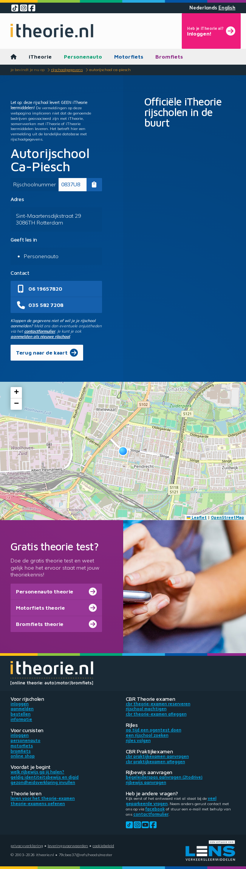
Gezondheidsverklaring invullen (43, 782)
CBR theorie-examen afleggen (156, 714)
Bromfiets (169, 56)
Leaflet (197, 517)
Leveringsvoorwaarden (68, 845)
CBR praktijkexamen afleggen (155, 761)
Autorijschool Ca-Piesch (110, 69)
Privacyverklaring (27, 845)
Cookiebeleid (103, 845)
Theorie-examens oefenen (38, 803)
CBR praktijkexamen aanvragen (157, 756)
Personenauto (83, 56)
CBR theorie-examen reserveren (158, 703)
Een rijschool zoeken (147, 735)
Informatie (21, 719)
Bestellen (21, 714)
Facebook (155, 809)
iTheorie (40, 56)
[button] (123, 451)
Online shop (23, 756)
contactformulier (39, 331)
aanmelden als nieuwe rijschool (40, 336)
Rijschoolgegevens (67, 69)
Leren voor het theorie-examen (43, 798)
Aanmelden (22, 708)
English (226, 7)
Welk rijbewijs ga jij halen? (37, 772)
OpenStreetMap (227, 517)
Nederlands (203, 7)
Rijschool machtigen (146, 708)
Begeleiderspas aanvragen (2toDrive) (164, 777)
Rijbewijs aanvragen (146, 782)
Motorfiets (128, 56)
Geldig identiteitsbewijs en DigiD (45, 777)
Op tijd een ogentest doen (153, 730)
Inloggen (20, 703)
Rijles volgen (138, 740)
